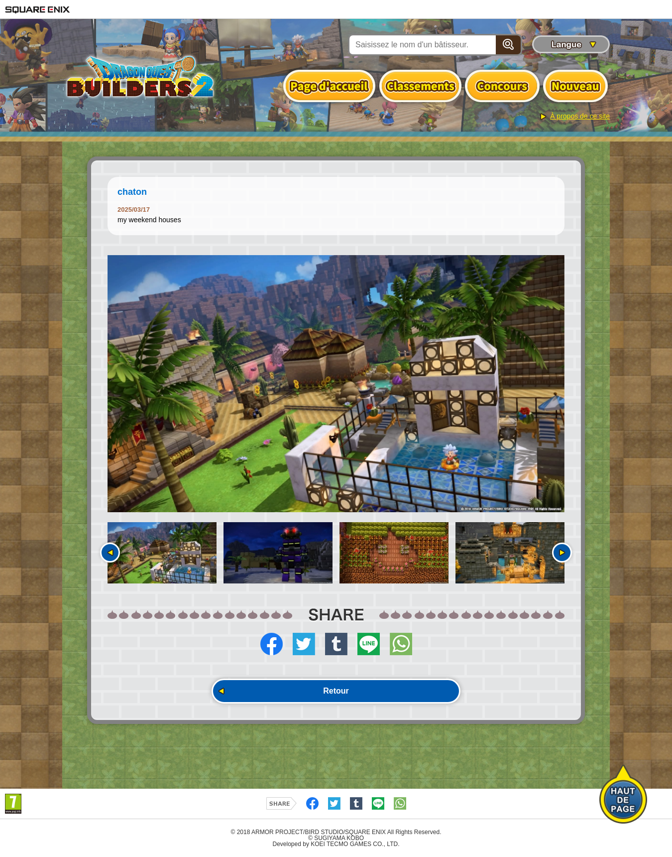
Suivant (562, 553)
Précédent (110, 553)
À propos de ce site (580, 116)
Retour (336, 691)
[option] (336, 383)
